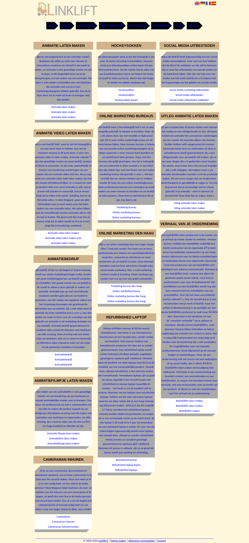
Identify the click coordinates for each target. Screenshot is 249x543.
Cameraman (63, 516)
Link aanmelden (111, 26)
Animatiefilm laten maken (63, 438)
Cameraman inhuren (63, 521)
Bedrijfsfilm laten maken (189, 400)
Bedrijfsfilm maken (189, 411)
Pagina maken (118, 540)
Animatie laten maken (63, 107)
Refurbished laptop (126, 460)
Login (179, 26)
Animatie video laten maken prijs (63, 238)
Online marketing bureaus (126, 217)
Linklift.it (103, 540)
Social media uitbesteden (189, 95)
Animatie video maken (63, 243)
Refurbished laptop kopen (126, 465)
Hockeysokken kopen (126, 100)
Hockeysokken (126, 90)
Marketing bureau (126, 207)
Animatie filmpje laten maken (63, 433)
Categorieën (86, 26)
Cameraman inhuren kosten (63, 526)
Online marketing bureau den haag (126, 296)
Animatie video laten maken (63, 233)
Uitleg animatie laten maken (189, 203)
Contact (194, 26)
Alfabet (66, 26)
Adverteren (161, 26)
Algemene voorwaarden (141, 540)
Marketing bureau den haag (126, 286)
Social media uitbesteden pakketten (189, 100)
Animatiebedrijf (63, 354)
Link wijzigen (137, 26)
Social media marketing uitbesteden (189, 90)
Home (51, 26)
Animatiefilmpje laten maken (63, 443)
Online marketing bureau (126, 212)
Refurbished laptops (126, 470)
